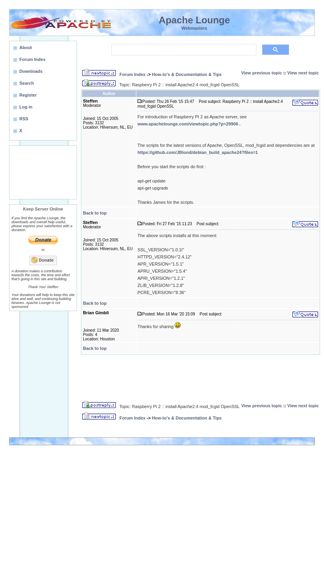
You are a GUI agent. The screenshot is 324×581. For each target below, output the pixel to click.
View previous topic (261, 72)
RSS (23, 118)
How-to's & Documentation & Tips (187, 74)
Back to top (95, 213)
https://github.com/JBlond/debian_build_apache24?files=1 (198, 152)
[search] (183, 49)
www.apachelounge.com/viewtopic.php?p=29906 (188, 124)
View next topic (303, 72)
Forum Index (132, 74)
